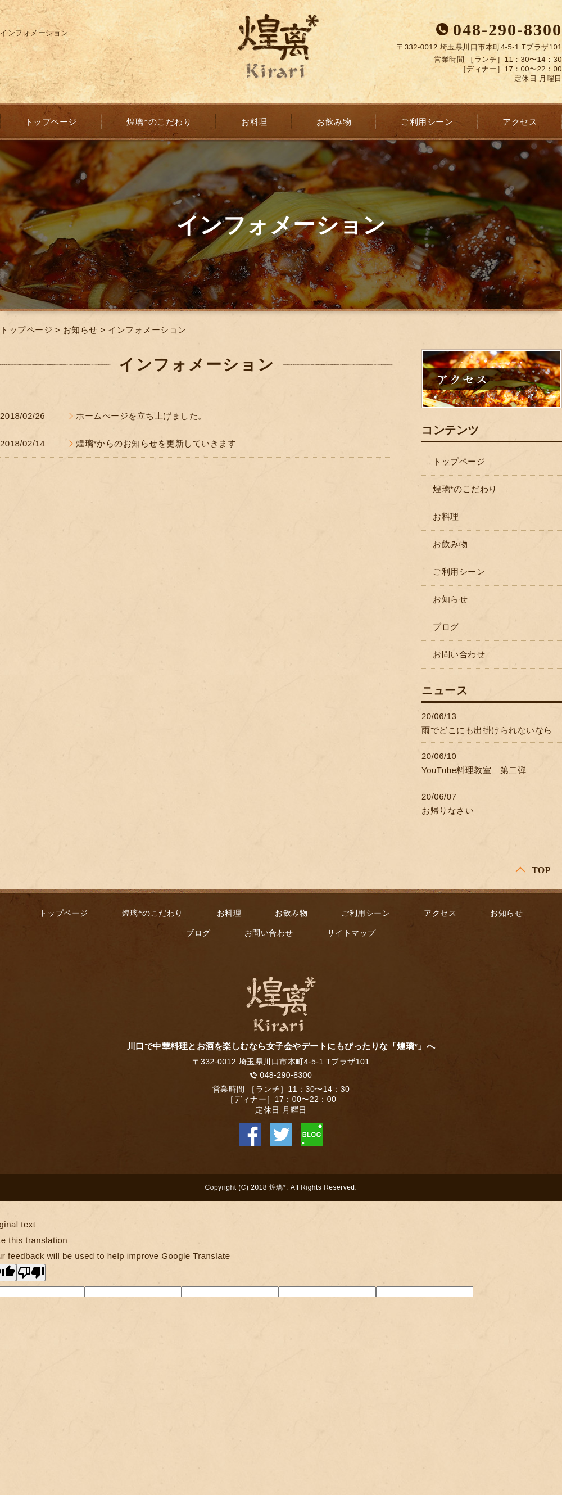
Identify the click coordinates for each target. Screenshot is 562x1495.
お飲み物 (333, 122)
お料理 (254, 122)
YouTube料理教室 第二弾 (474, 770)
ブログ (446, 626)
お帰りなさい (448, 810)
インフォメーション (147, 330)
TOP (541, 870)
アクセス (519, 122)
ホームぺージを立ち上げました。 (141, 416)
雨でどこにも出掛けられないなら (487, 730)
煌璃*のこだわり (159, 122)
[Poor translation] (31, 1272)
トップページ (51, 122)
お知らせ (80, 330)
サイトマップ (351, 933)
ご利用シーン (427, 122)
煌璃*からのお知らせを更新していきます (156, 443)
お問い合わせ (459, 654)
